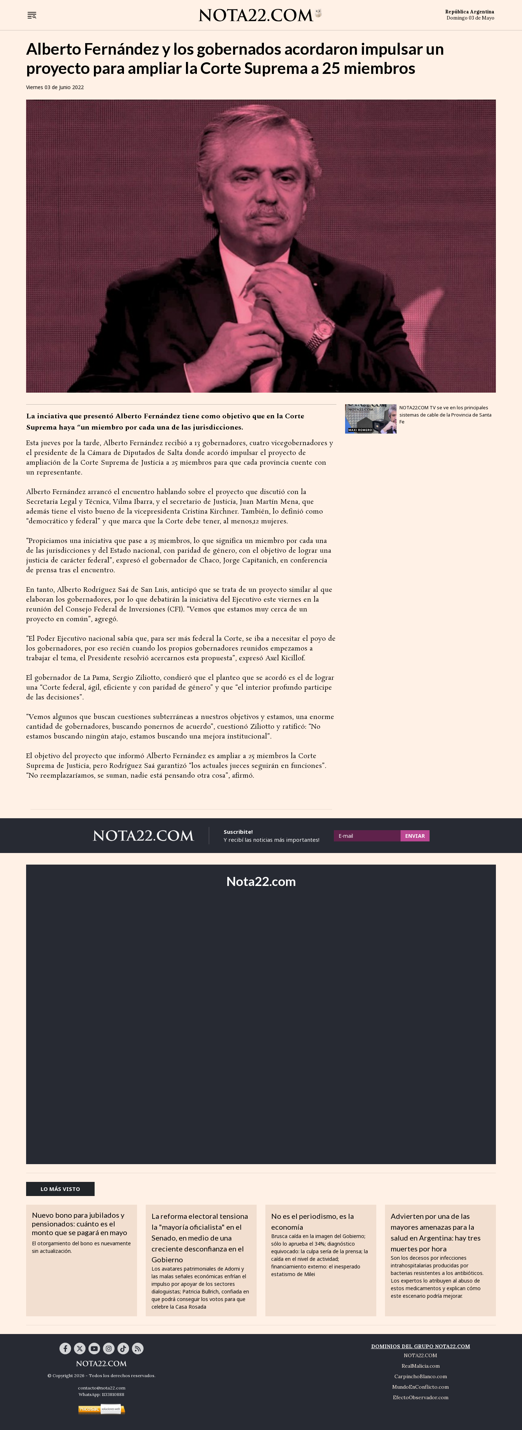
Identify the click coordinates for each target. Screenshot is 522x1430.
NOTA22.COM (420, 1355)
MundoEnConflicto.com (420, 1387)
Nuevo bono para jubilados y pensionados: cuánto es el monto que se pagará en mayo (79, 1224)
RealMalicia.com (421, 1366)
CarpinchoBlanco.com (420, 1376)
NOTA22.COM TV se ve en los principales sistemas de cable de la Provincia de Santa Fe (445, 414)
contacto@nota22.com (101, 1388)
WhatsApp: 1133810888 (101, 1394)
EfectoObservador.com (420, 1397)
